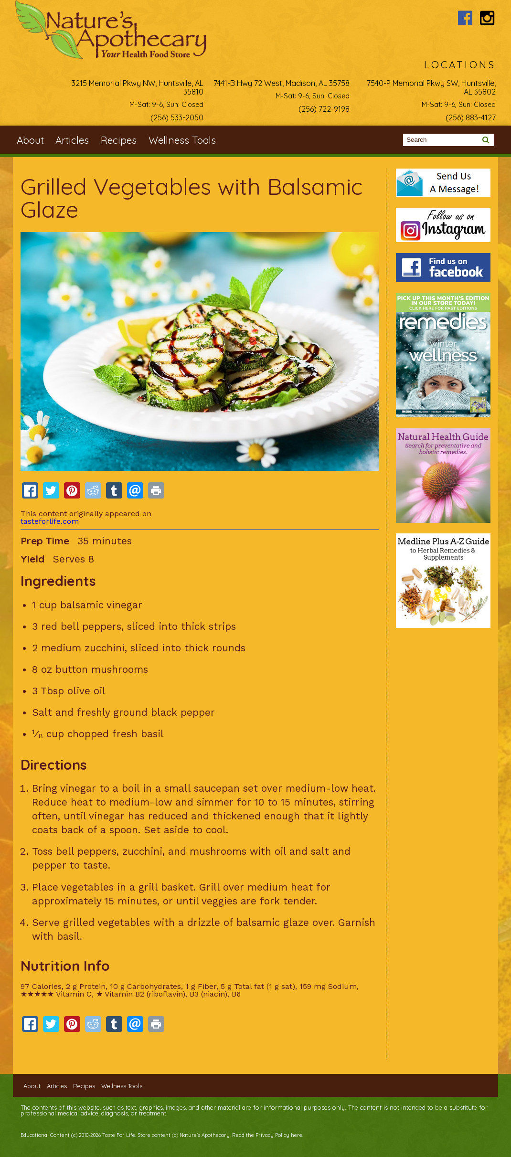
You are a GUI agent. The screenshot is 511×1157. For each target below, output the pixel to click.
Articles (72, 140)
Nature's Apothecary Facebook (465, 18)
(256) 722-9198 (324, 109)
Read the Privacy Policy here (267, 1135)
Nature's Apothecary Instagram (487, 18)
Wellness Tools (182, 140)
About (30, 140)
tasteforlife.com (50, 521)
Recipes (119, 140)
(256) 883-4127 (471, 117)
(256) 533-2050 (176, 117)
